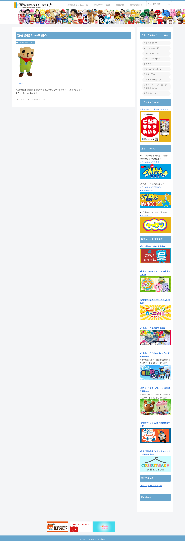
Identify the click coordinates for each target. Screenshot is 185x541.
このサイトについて (152, 53)
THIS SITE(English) (151, 58)
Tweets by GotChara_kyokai (151, 484)
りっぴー (19, 83)
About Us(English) (151, 48)
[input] (159, 3)
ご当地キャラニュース (25, 43)
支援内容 (147, 63)
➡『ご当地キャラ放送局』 (150, 160)
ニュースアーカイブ (152, 78)
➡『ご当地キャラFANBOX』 (151, 185)
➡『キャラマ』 (146, 213)
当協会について (150, 43)
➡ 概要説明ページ (147, 188)
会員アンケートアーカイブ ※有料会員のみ (154, 84)
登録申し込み (149, 73)
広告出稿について (151, 91)
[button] (169, 3)
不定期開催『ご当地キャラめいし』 (155, 123)
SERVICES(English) (152, 68)
